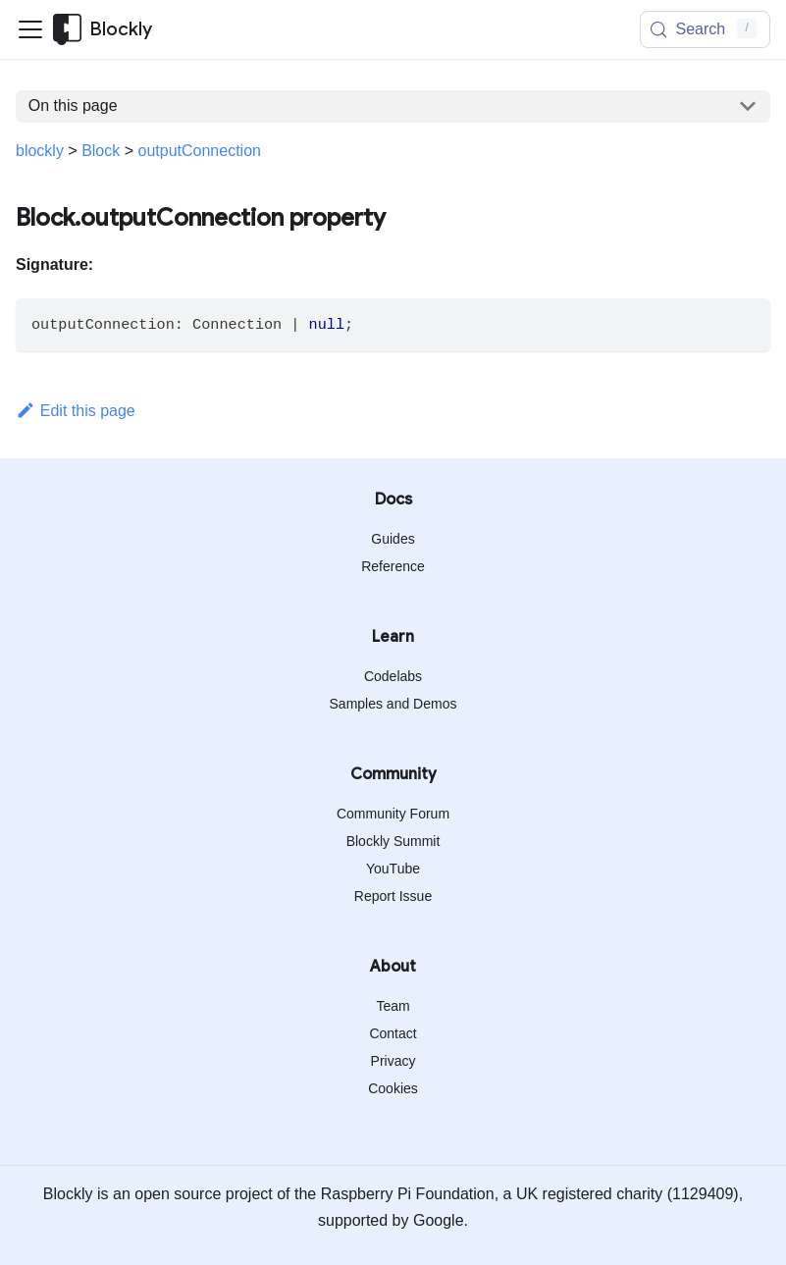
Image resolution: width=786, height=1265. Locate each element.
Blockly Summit (393, 841)
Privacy (393, 1061)
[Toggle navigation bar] (30, 29)
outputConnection (199, 150)
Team (392, 1006)
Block (100, 150)
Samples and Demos (393, 704)
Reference (393, 566)
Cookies (393, 1088)
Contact (392, 1033)
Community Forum (393, 813)
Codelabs (393, 676)
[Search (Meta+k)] (705, 29)
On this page (73, 105)
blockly (40, 150)
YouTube (393, 868)
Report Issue (393, 896)
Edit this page (75, 410)
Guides (392, 539)
